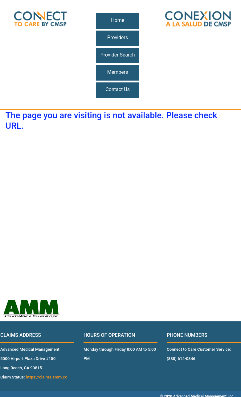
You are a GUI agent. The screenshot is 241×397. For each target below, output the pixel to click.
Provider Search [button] (117, 55)
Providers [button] (117, 37)
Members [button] (117, 72)
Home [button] (117, 20)
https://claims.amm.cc (46, 377)
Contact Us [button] (117, 89)
